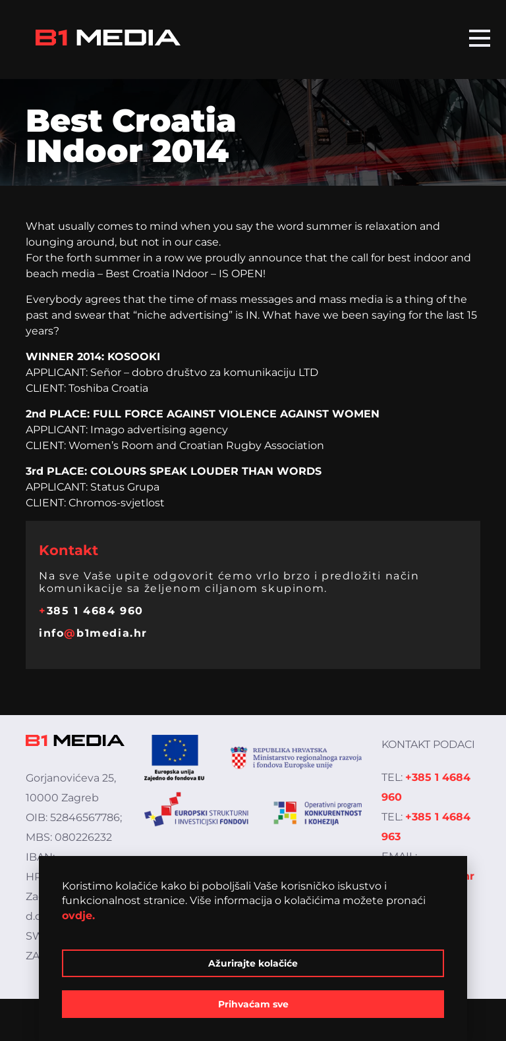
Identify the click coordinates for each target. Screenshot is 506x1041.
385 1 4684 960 (91, 610)
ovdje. (78, 915)
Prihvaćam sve (253, 1004)
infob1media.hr (93, 633)
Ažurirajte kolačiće (253, 963)
